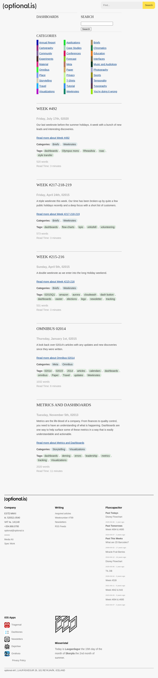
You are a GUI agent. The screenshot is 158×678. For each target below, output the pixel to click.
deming (66, 455)
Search (149, 5)
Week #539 (111, 580)
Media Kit (8, 539)
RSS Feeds (60, 526)
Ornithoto (12, 653)
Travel (66, 375)
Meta (55, 364)
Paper (55, 375)
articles (81, 370)
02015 (59, 370)
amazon (63, 294)
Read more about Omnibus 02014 (56, 357)
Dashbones (13, 632)
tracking (110, 299)
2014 (70, 370)
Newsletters (60, 522)
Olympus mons (70, 150)
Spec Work (9, 543)
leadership (91, 455)
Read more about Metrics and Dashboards (60, 442)
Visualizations (77, 449)
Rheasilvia (89, 150)
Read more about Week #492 (53, 137)
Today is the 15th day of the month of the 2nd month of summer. (78, 653)
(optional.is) (20, 6)
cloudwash (90, 294)
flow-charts (68, 227)
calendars (94, 370)
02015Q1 (50, 294)
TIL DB (109, 571)
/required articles (63, 513)
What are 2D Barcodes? (117, 542)
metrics (106, 455)
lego (83, 299)
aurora (76, 294)
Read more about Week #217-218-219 (58, 214)
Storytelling (58, 449)
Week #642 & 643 (114, 590)
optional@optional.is (14, 530)
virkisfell (91, 227)
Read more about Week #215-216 (56, 281)
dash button (107, 294)
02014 (48, 370)
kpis (81, 227)
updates (78, 375)
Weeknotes (69, 144)
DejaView (12, 646)
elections (72, 299)
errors (78, 455)
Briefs (55, 144)
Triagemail (13, 625)
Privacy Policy (19, 660)
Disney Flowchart (114, 517)
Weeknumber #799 (64, 517)
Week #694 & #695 (115, 529)
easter (58, 299)
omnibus (43, 375)
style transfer (45, 155)
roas (101, 150)
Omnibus (67, 364)
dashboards (51, 150)
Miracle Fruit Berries (115, 552)
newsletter (96, 299)
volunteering (107, 227)
